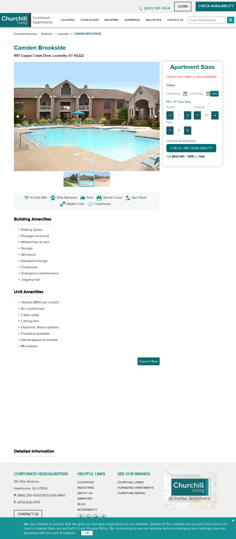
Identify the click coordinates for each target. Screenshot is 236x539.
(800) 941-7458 (157, 8)
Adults (170, 107)
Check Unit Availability (191, 148)
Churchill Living (131, 482)
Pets (169, 122)
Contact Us (175, 20)
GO (214, 94)
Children (199, 107)
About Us (84, 493)
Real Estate (153, 20)
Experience (132, 20)
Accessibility (87, 510)
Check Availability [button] (216, 6)
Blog (81, 504)
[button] (230, 20)
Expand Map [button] (148, 361)
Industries (111, 20)
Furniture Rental (132, 493)
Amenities (84, 499)
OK (87, 533)
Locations (68, 20)
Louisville (63, 34)
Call (180, 157)
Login (183, 6)
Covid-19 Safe (89, 20)
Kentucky (46, 34)
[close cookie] (233, 520)
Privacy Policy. (98, 528)
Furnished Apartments (136, 488)
